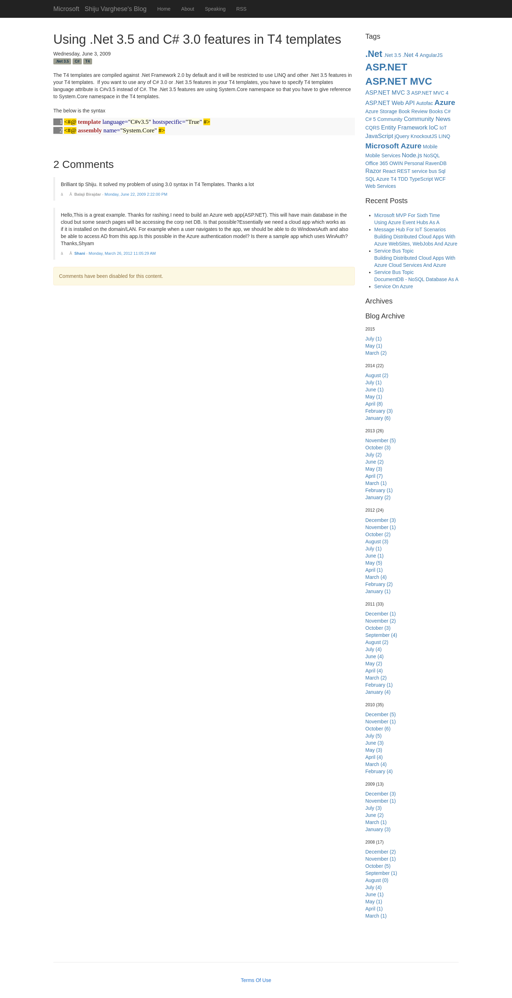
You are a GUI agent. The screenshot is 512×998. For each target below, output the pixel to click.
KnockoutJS (424, 136)
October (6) (378, 729)
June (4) (375, 656)
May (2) (374, 663)
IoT (443, 128)
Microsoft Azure (394, 146)
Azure (444, 102)
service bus (424, 171)
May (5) (374, 563)
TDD (403, 179)
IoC (433, 127)
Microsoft (66, 8)
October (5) (378, 866)
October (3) (378, 447)
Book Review (413, 111)
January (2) (378, 497)
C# (77, 61)
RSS (241, 9)
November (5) (381, 440)
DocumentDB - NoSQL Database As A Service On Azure (416, 282)
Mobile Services (383, 155)
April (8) (374, 404)
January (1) (378, 591)
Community (389, 119)
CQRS (373, 128)
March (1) (376, 483)
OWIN (396, 163)
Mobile (430, 146)
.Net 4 (410, 55)
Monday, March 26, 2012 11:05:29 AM (122, 253)
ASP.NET (386, 67)
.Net (374, 54)
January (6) (378, 418)
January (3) (378, 829)
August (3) (377, 541)
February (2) (379, 584)
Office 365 (377, 163)
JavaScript (379, 136)
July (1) (374, 339)
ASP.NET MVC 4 (430, 93)
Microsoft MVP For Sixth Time (407, 215)
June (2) (375, 462)
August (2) (377, 375)
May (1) (374, 346)
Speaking (215, 9)
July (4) (374, 649)
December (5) (381, 714)
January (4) (378, 692)
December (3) (381, 520)
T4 (87, 61)
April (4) (374, 671)
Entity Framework (404, 127)
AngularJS (431, 55)
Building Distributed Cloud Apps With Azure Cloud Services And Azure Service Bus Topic (414, 265)
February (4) (379, 771)
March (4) (376, 577)
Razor (374, 171)
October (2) (378, 534)
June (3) (375, 743)
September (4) (381, 635)
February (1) (379, 490)
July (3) (374, 808)
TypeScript (421, 179)
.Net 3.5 (62, 61)
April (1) (374, 570)
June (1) (375, 389)
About (187, 9)
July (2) (374, 455)
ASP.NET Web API (390, 103)
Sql (442, 171)
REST (403, 171)
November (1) (381, 527)
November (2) (381, 621)
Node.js (412, 155)
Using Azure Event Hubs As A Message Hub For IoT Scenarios (410, 226)
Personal (414, 163)
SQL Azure (377, 179)
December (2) (381, 852)
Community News (427, 119)
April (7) (374, 476)
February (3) (379, 411)
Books (436, 111)
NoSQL (431, 155)
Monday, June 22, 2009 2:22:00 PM (136, 194)
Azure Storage (382, 111)
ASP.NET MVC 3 (388, 92)
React (389, 171)
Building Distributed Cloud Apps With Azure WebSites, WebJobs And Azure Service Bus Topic (416, 244)
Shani (79, 253)
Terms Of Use (256, 980)
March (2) (376, 353)
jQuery (402, 136)
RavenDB (436, 163)
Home (163, 9)
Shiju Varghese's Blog (115, 8)
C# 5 (371, 119)
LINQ (444, 136)
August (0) (377, 880)
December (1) (381, 614)
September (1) (381, 873)
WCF (440, 179)
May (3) (374, 469)
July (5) (374, 736)
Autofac (424, 103)
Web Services (381, 186)
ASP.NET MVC (399, 81)
